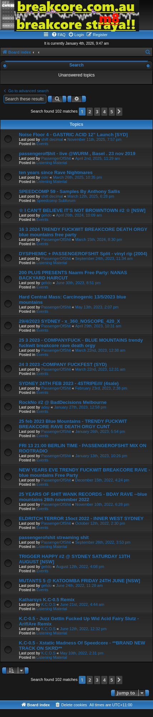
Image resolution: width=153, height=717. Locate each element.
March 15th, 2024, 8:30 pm (98, 239)
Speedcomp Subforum (55, 200)
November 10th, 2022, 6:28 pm (102, 504)
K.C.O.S (48, 604)
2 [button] (89, 111)
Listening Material (51, 162)
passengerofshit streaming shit (54, 537)
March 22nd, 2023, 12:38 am (100, 350)
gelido (46, 215)
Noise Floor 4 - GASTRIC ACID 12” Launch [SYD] (73, 134)
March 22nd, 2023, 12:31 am (100, 369)
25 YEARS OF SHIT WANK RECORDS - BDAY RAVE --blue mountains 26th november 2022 (83, 496)
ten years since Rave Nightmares (56, 172)
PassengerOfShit (56, 158)
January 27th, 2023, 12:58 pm (80, 407)
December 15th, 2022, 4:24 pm (102, 480)
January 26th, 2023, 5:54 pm (100, 431)
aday (45, 407)
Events (42, 144)
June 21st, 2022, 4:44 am (82, 604)
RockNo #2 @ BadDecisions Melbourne (63, 402)
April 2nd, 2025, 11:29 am (97, 158)
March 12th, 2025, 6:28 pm (90, 196)
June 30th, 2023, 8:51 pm (78, 283)
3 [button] (97, 111)
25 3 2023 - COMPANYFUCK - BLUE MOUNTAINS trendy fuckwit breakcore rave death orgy (81, 342)
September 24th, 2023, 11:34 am (104, 258)
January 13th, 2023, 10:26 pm (101, 456)
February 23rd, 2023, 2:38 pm (101, 388)
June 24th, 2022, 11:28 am (79, 585)
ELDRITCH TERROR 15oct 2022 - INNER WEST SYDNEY (81, 518)
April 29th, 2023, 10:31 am (98, 326)
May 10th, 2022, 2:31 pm (81, 653)
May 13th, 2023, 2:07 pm (97, 307)
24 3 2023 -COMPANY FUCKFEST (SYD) (63, 364)
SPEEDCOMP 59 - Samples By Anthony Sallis (69, 191)
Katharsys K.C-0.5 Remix (47, 599)
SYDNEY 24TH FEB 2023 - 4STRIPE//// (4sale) (69, 383)
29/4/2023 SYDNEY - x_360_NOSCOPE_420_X (69, 321)
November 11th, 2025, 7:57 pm (94, 139)
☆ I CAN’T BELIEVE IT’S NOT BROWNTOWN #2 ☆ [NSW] (82, 210)
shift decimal (52, 139)
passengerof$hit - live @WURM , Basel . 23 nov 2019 (77, 153)
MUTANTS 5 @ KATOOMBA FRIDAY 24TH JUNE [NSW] (79, 580)
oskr (45, 177)
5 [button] (112, 111)
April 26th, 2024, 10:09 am (79, 215)
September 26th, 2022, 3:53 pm (103, 542)
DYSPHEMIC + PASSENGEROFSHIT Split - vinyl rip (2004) (83, 253)
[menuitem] (58, 34)
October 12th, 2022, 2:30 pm (100, 523)
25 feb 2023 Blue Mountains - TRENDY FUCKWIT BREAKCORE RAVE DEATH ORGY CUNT (73, 424)
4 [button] (104, 111)
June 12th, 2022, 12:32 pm (83, 629)
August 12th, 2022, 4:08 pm (80, 566)
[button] (119, 112)
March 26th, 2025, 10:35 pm (77, 177)
